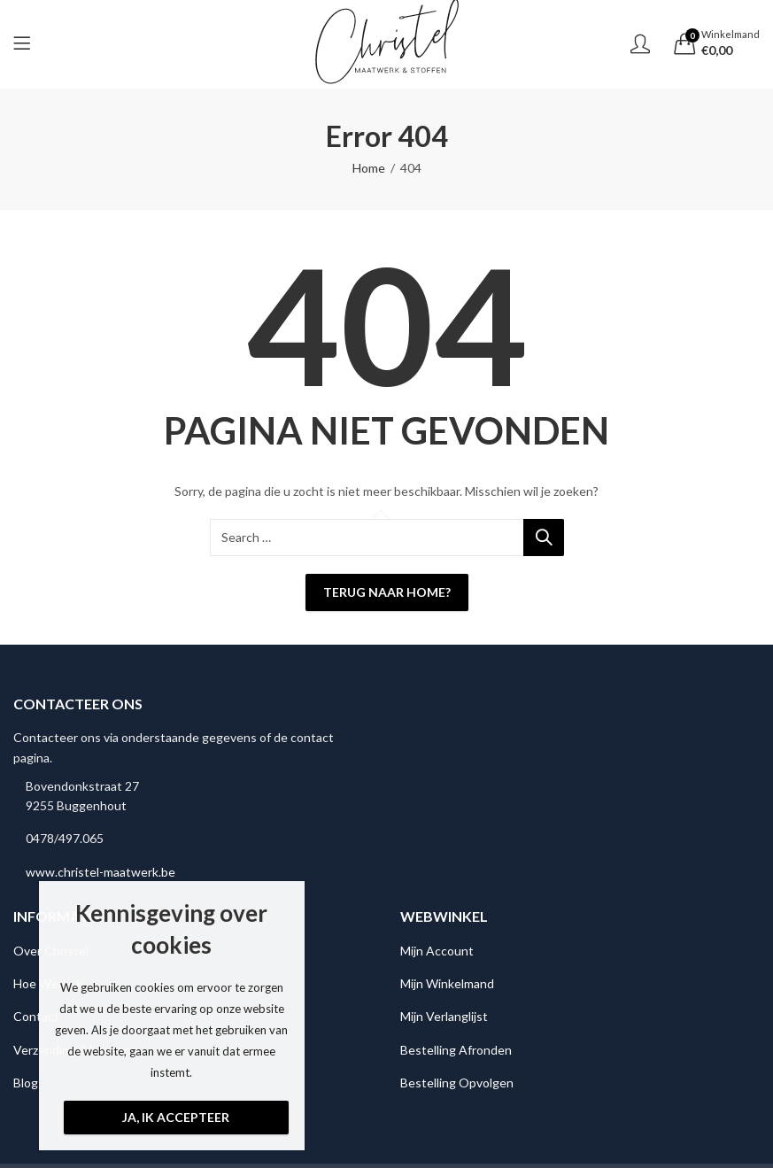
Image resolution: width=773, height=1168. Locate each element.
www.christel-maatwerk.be (100, 871)
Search (543, 537)
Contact (36, 1016)
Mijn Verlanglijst (444, 1016)
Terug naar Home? (387, 591)
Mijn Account (437, 950)
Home (368, 167)
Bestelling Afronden (456, 1049)
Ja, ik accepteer (175, 1117)
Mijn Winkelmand (447, 983)
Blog (25, 1082)
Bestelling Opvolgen (457, 1082)
